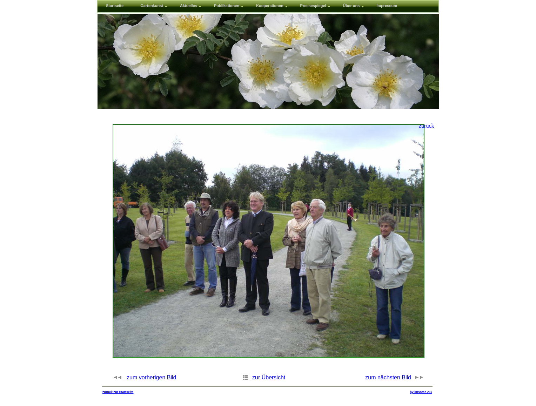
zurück (426, 126)
